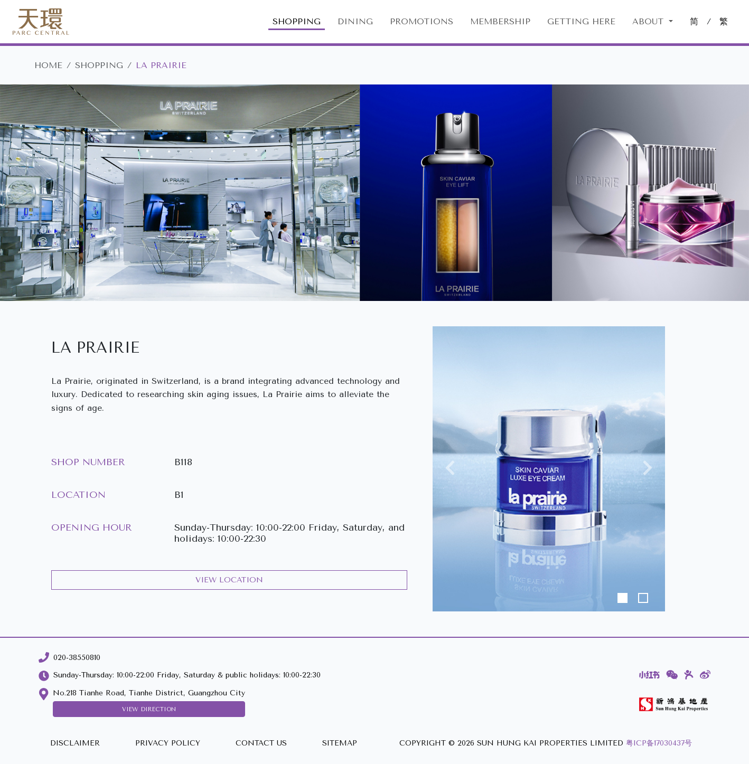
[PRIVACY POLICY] (167, 743)
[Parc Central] (41, 21)
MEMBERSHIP (500, 21)
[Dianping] (689, 675)
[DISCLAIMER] (75, 743)
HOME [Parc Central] (48, 65)
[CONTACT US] (261, 743)
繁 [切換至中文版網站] (723, 21)
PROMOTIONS (421, 21)
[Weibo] (705, 674)
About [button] (649, 21)
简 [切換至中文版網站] (694, 21)
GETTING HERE (581, 21)
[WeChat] (672, 674)
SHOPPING (297, 21)
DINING (355, 21)
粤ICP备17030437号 (659, 743)
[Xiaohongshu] (649, 674)
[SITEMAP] (339, 743)
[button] (450, 468)
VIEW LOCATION (229, 580)
